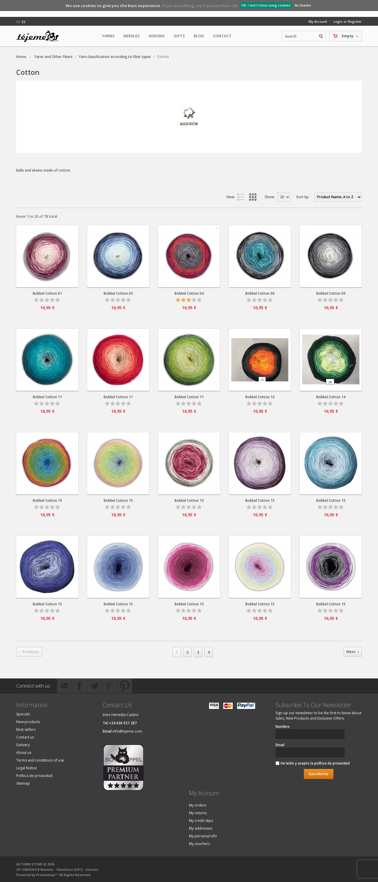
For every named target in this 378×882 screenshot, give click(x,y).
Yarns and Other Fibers (53, 56)
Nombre (282, 726)
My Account (318, 21)
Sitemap (23, 783)
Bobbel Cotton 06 (260, 293)
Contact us (25, 737)
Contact (222, 35)
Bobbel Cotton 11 (47, 396)
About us (23, 752)
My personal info (203, 836)
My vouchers (199, 843)
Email (280, 744)
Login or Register (347, 21)
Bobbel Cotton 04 (189, 293)
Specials (23, 714)
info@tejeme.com (127, 731)
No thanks (303, 5)
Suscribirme (318, 773)
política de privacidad (332, 763)
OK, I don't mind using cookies (265, 5)
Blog (199, 35)
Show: (270, 196)
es (24, 22)
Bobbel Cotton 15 (47, 500)
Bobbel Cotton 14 (331, 396)
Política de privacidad (34, 775)
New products (28, 721)
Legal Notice (26, 767)
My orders (197, 805)
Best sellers (25, 729)
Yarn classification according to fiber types (115, 56)
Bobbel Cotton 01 (47, 293)
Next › (352, 651)
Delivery (23, 744)
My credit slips (201, 820)
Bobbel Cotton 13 (260, 396)
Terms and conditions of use (40, 760)
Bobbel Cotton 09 (331, 293)
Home (21, 56)
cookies (88, 5)
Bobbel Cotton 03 (118, 293)
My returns (198, 812)
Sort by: (302, 196)
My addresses (200, 828)
